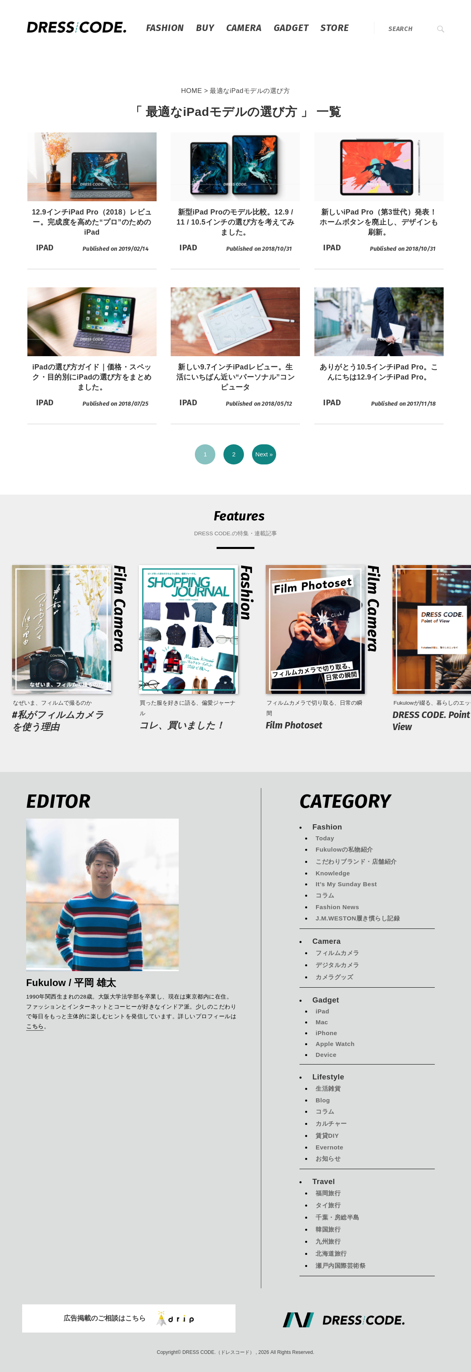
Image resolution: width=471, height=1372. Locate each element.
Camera (244, 27)
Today (325, 838)
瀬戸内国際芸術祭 (341, 1265)
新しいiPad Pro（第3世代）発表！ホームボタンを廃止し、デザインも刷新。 (379, 222)
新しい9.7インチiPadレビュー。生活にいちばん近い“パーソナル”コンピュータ (235, 377)
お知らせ (328, 1158)
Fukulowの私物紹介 (344, 849)
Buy (205, 27)
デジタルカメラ (337, 964)
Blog (323, 1100)
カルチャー (331, 1123)
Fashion (165, 27)
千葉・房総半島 (337, 1217)
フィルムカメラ (337, 952)
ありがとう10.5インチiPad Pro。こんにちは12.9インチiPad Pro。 (379, 372)
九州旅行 (328, 1241)
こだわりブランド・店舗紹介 (356, 861)
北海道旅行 (331, 1253)
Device (326, 1054)
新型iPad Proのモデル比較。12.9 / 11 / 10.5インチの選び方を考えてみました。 (236, 222)
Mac (322, 1022)
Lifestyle (328, 1077)
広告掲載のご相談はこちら (129, 1319)
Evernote (329, 1147)
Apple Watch (335, 1043)
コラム (325, 895)
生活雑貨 (328, 1088)
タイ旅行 (328, 1205)
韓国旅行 (328, 1229)
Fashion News (337, 907)
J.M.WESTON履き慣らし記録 (358, 918)
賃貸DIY (327, 1135)
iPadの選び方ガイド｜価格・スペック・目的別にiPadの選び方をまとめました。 (91, 377)
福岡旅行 (328, 1193)
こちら (35, 1027)
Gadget (291, 27)
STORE (334, 27)
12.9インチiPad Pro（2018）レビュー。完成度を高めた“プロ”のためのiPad (92, 222)
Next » (264, 454)
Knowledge (333, 873)
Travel (323, 1181)
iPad (322, 1011)
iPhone (326, 1033)
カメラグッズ (334, 977)
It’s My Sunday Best (346, 884)
